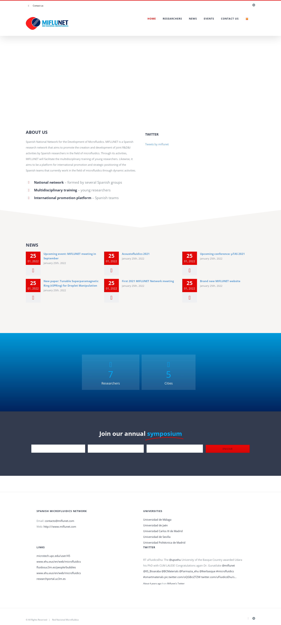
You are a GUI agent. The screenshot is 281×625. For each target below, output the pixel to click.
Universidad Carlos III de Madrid (163, 531)
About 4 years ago (152, 583)
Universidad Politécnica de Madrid (164, 542)
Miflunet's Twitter (176, 583)
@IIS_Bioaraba (152, 571)
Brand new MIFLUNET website (220, 281)
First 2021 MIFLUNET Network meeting (148, 281)
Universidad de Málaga (157, 519)
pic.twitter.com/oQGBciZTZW (182, 577)
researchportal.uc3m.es (51, 579)
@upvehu (175, 560)
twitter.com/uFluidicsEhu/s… (219, 577)
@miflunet (228, 565)
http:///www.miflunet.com (60, 526)
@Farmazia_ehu (189, 571)
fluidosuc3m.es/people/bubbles (56, 567)
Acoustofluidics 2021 (136, 254)
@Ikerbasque (207, 571)
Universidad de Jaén (155, 525)
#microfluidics (225, 571)
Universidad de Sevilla (156, 537)
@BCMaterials (169, 571)
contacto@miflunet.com (59, 521)
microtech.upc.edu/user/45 (53, 556)
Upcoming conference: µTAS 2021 (222, 254)
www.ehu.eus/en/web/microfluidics (59, 561)
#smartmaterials (153, 577)
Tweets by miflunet (157, 144)
